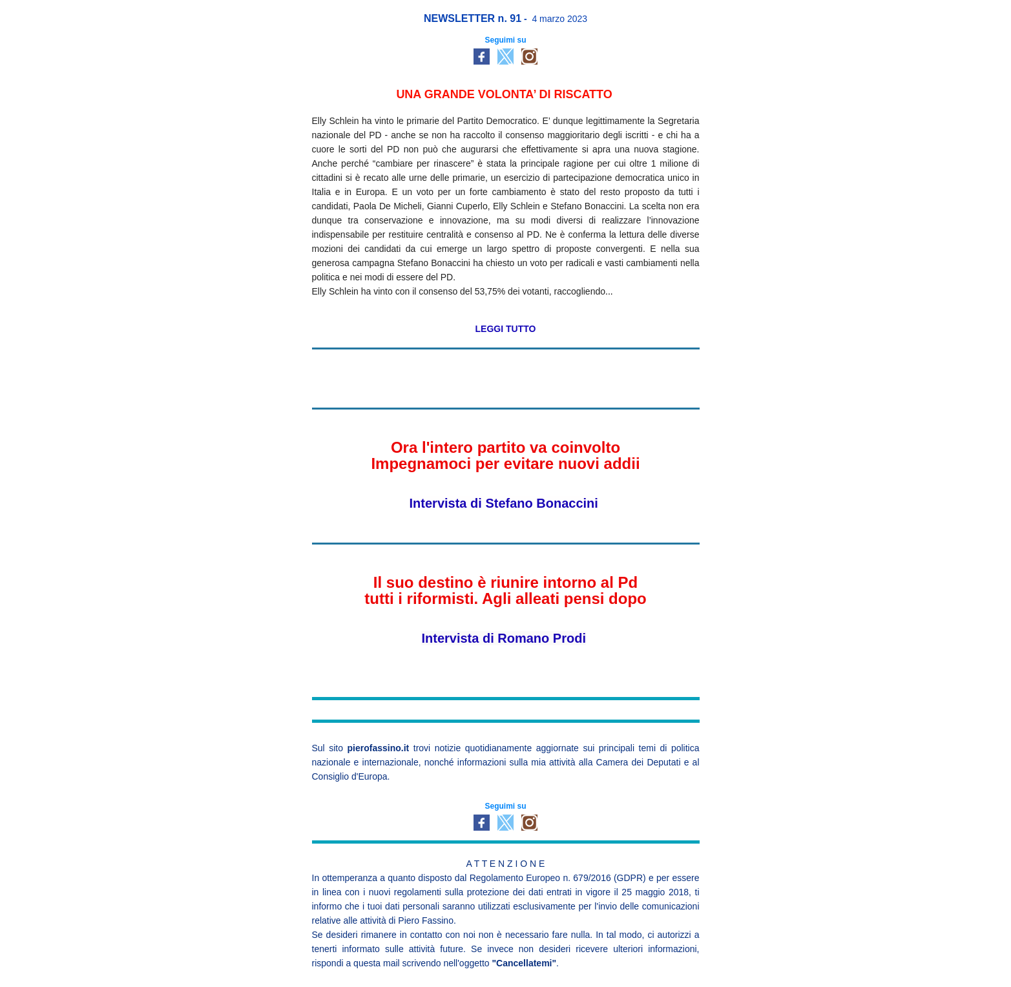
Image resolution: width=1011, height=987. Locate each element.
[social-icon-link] (482, 56)
